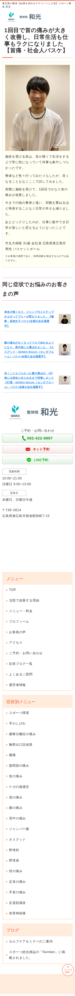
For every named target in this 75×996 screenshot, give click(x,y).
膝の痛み (15, 807)
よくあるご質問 (21, 674)
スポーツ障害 (19, 713)
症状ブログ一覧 (21, 663)
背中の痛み (17, 818)
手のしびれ (17, 723)
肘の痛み (15, 871)
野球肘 (14, 850)
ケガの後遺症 (19, 786)
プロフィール (19, 621)
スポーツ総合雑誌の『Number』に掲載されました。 (37, 954)
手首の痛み (17, 892)
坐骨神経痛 (17, 913)
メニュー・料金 (21, 611)
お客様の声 (17, 632)
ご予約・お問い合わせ (26, 653)
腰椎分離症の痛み (22, 734)
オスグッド (17, 839)
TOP (12, 589)
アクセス (15, 642)
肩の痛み (15, 797)
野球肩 (14, 860)
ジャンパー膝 (19, 829)
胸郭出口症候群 (21, 744)
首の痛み (15, 776)
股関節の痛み (19, 765)
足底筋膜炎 (17, 903)
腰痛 (12, 755)
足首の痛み (17, 881)
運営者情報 (17, 685)
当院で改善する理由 (24, 600)
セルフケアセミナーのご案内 (31, 941)
